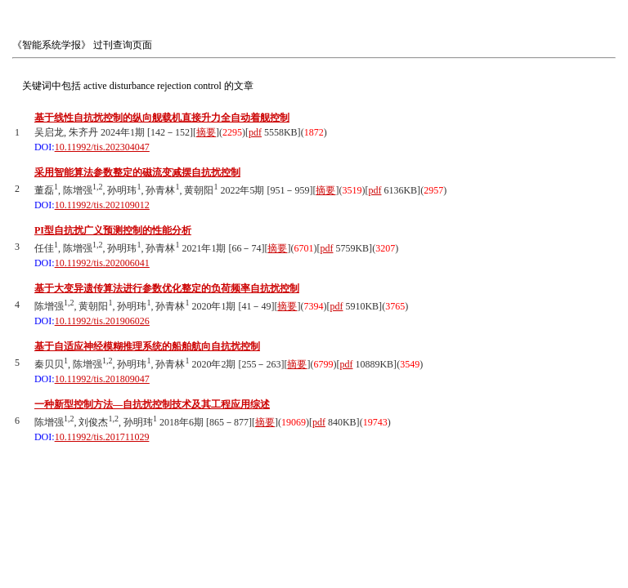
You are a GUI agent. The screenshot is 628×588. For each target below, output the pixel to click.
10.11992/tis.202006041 (102, 263)
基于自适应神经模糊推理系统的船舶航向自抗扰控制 (147, 346)
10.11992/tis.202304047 (102, 147)
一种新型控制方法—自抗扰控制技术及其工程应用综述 (152, 404)
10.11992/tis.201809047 (102, 379)
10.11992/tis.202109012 (102, 205)
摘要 (206, 132)
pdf (255, 132)
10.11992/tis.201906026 (102, 321)
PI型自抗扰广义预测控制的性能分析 (112, 230)
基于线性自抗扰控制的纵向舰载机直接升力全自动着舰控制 (161, 117)
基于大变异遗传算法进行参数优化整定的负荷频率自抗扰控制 (166, 288)
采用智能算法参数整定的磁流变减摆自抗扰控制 (137, 172)
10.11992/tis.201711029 (102, 437)
